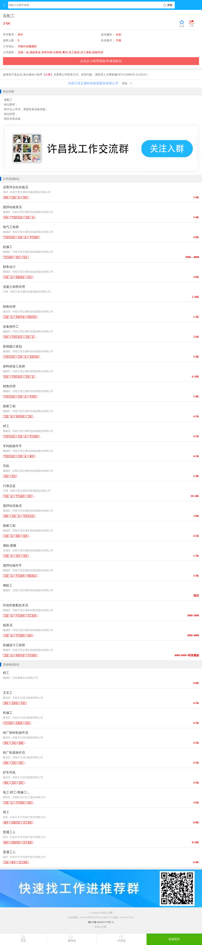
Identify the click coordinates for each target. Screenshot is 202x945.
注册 (48, 74)
